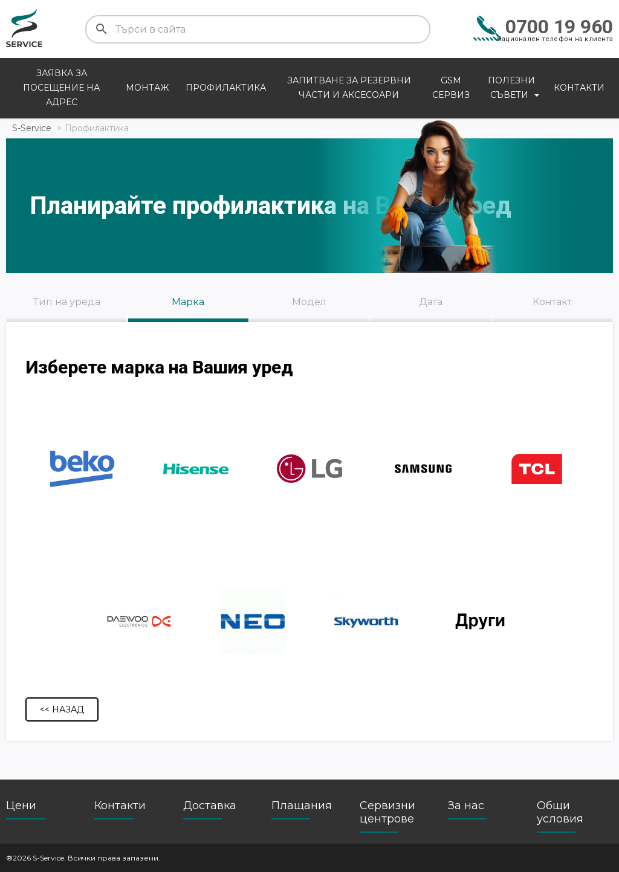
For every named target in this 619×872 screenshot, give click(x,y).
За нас (466, 805)
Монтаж (147, 87)
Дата (430, 302)
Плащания (301, 805)
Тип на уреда (66, 302)
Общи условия (560, 812)
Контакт (552, 302)
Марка (188, 302)
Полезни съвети (511, 87)
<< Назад (62, 709)
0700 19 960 (559, 26)
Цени (21, 805)
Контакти (579, 87)
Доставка (209, 805)
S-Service (31, 128)
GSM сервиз (451, 87)
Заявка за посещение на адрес (61, 88)
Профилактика (226, 87)
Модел (309, 302)
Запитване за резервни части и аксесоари (349, 87)
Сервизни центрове (387, 812)
